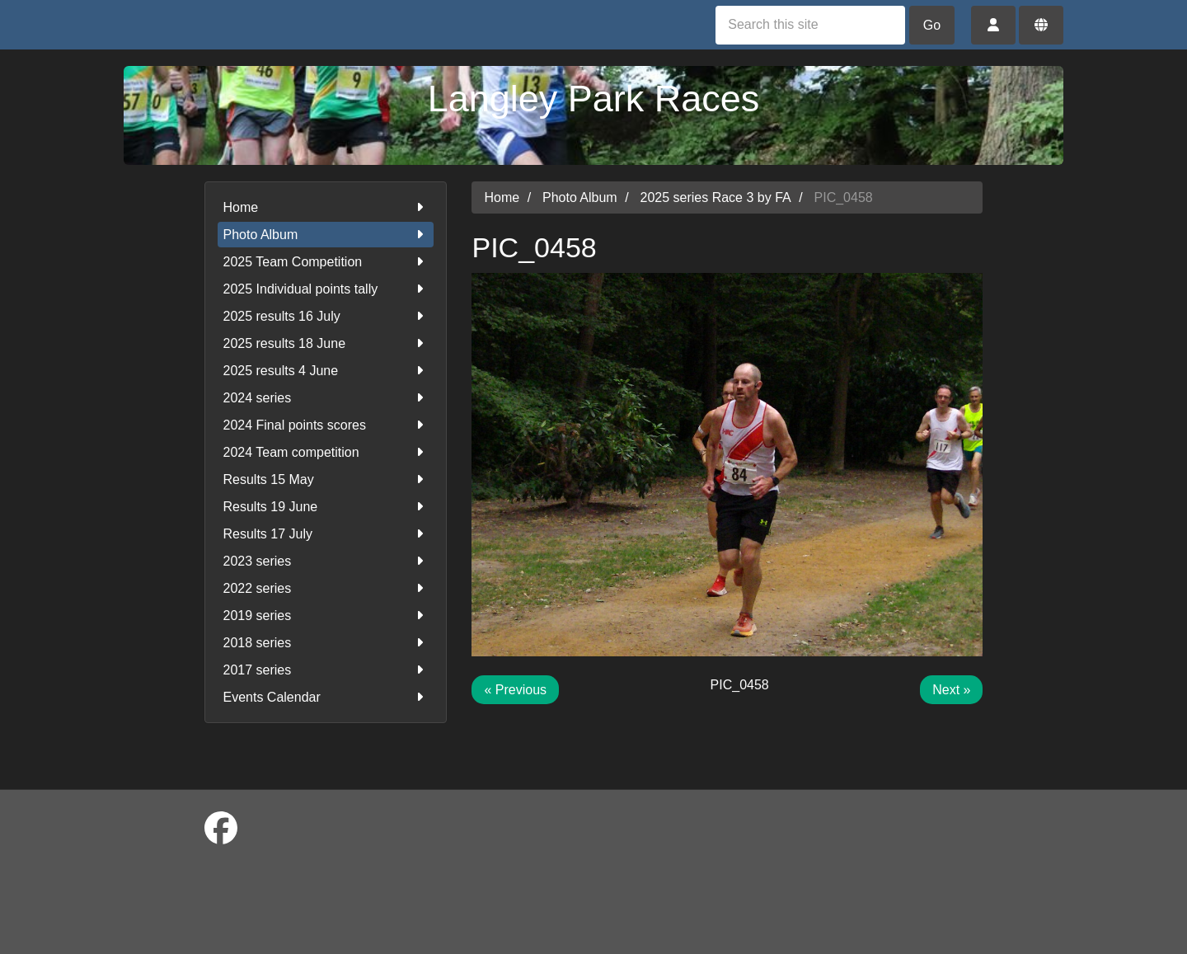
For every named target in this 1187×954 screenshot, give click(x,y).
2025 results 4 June (326, 370)
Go (932, 25)
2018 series (326, 642)
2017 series (326, 669)
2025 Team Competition (326, 261)
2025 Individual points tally (326, 289)
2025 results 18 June (326, 343)
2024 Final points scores (326, 425)
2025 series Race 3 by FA (715, 197)
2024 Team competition (326, 452)
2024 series (326, 397)
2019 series (326, 615)
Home (326, 207)
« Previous (515, 690)
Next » (951, 690)
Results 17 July (326, 533)
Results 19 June (326, 506)
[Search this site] (810, 25)
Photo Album (326, 234)
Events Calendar (326, 697)
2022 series (326, 588)
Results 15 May (326, 479)
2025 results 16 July (326, 316)
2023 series (326, 561)
